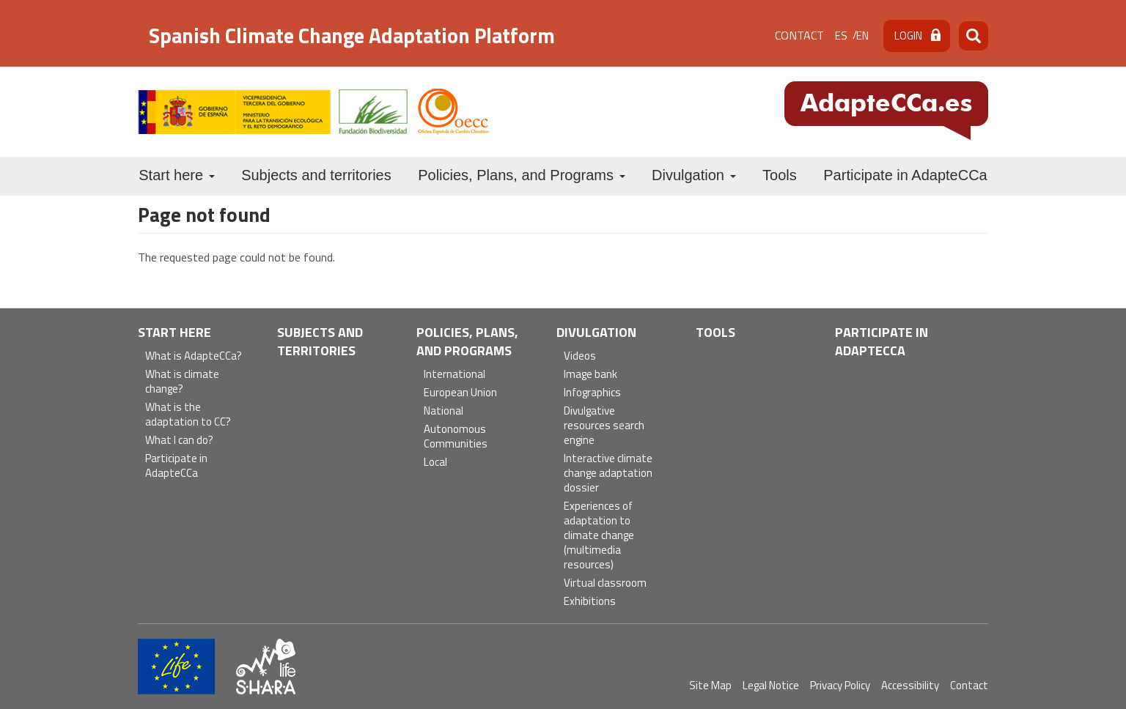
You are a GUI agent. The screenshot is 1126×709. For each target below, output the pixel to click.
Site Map (710, 685)
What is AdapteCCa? (193, 356)
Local (435, 462)
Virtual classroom (605, 583)
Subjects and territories (316, 175)
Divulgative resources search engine (604, 426)
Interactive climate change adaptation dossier (608, 473)
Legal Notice (771, 685)
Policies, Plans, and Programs (521, 175)
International (454, 374)
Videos (580, 356)
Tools (779, 175)
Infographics (592, 393)
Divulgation (694, 175)
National (443, 411)
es (841, 35)
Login (908, 35)
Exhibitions (590, 601)
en (862, 35)
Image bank (590, 374)
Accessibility (910, 685)
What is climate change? (182, 382)
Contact (799, 35)
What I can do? (179, 440)
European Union (460, 393)
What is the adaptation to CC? (188, 415)
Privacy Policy (840, 685)
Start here (176, 175)
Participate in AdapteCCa (905, 175)
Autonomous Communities (455, 437)
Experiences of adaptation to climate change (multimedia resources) (599, 536)
